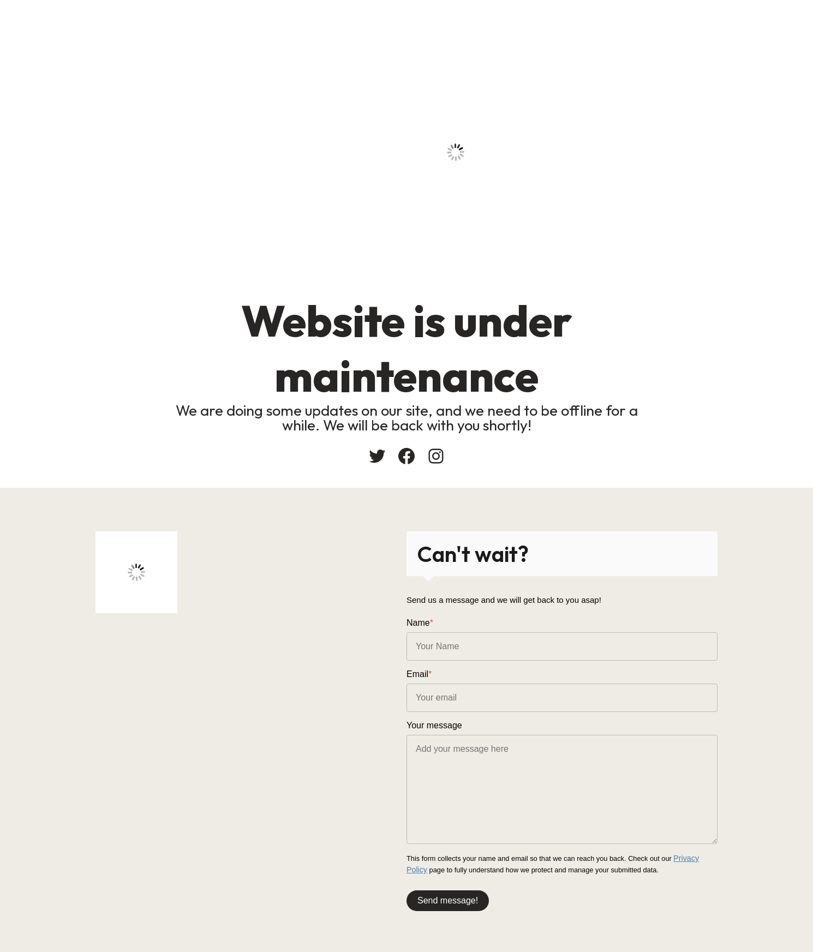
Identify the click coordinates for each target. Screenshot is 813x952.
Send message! (447, 897)
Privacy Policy (695, 858)
